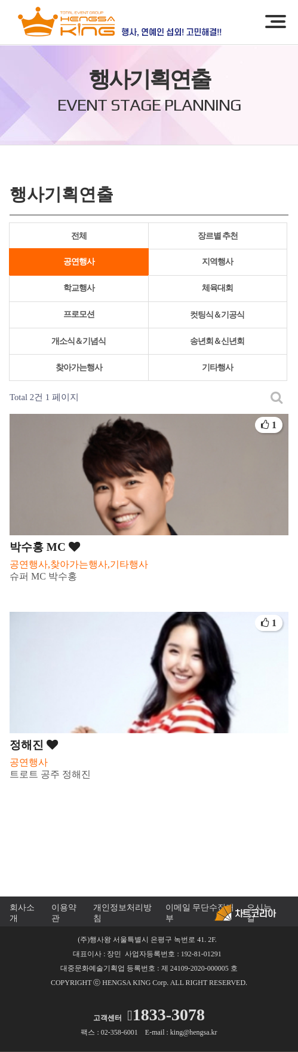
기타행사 (217, 367)
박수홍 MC (45, 547)
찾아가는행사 (79, 367)
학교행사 (78, 287)
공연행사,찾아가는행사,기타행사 (79, 564)
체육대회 (217, 287)
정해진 (34, 745)
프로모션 (78, 314)
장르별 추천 (218, 235)
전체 (79, 235)
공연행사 (78, 261)
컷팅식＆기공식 (217, 314)
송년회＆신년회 (217, 341)
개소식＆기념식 (78, 341)
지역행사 (217, 261)
